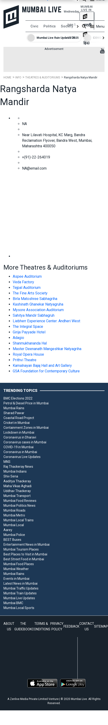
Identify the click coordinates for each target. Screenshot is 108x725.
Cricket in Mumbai (16, 423)
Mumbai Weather (16, 569)
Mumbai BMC (13, 603)
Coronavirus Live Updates (22, 457)
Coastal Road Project (18, 418)
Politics (50, 26)
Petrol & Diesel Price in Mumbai (26, 403)
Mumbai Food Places (18, 564)
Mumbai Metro (14, 515)
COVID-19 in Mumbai (18, 447)
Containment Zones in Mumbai (26, 427)
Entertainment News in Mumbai (26, 544)
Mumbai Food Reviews (19, 501)
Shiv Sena (10, 476)
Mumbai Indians (15, 471)
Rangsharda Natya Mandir (80, 77)
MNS (6, 462)
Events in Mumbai (16, 578)
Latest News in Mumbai (20, 583)
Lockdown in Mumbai (18, 432)
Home (7, 77)
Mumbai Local (13, 525)
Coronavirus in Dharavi (19, 437)
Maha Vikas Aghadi (17, 486)
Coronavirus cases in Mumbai (24, 442)
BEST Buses (12, 539)
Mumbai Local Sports (18, 608)
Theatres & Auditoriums (42, 77)
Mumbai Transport (17, 496)
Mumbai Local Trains (18, 520)
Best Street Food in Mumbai (23, 559)
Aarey (7, 530)
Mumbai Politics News (19, 505)
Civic (34, 26)
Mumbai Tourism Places (21, 549)
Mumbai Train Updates (20, 593)
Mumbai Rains (13, 408)
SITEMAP (101, 626)
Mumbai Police (14, 535)
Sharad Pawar (13, 413)
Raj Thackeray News (18, 466)
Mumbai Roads (14, 510)
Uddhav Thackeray (17, 491)
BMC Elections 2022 (17, 398)
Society (67, 26)
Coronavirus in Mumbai (20, 452)
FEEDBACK (71, 626)
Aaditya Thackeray (17, 481)
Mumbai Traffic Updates (20, 588)
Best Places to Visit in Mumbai (25, 554)
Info (18, 77)
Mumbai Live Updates (19, 598)
